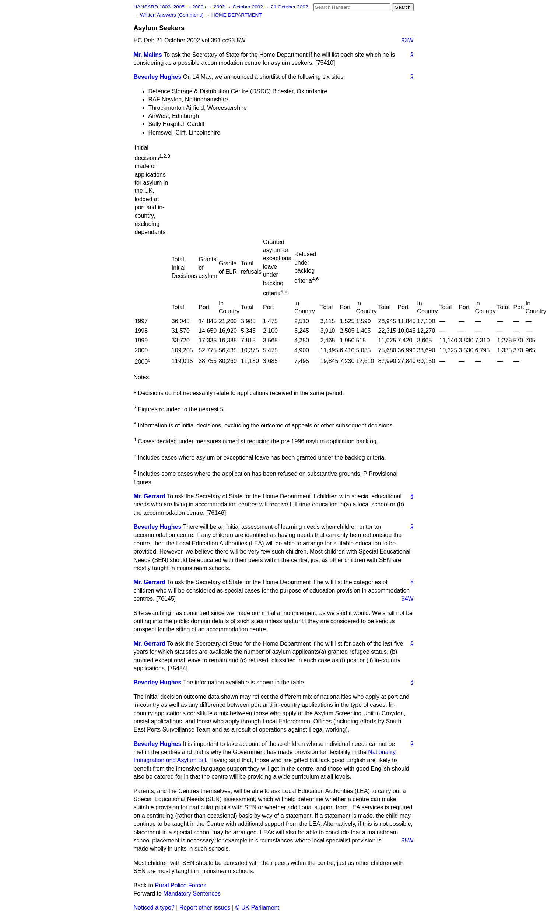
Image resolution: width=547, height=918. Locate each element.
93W (408, 40)
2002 (220, 7)
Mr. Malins (148, 55)
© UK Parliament (257, 907)
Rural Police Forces (180, 885)
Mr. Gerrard (149, 496)
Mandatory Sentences (192, 893)
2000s (199, 7)
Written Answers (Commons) (172, 15)
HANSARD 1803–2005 (159, 7)
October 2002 (248, 7)
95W (408, 840)
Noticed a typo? (154, 907)
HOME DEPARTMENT (236, 15)
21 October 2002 (289, 7)
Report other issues (205, 907)
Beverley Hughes (158, 77)
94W (408, 599)
